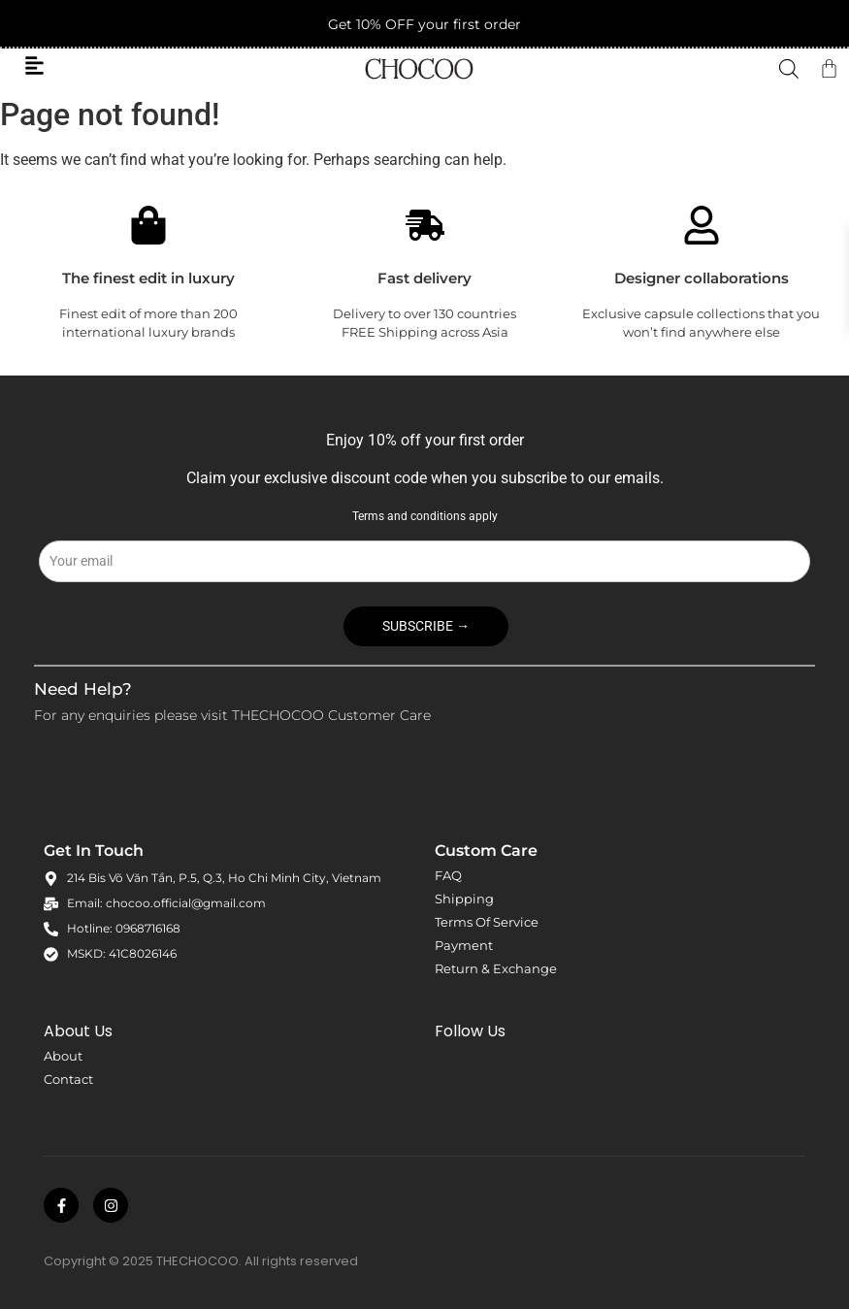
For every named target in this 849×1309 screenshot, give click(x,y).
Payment (464, 945)
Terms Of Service (487, 922)
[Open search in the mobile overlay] (789, 69)
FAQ (448, 875)
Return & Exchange (496, 968)
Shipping (464, 898)
